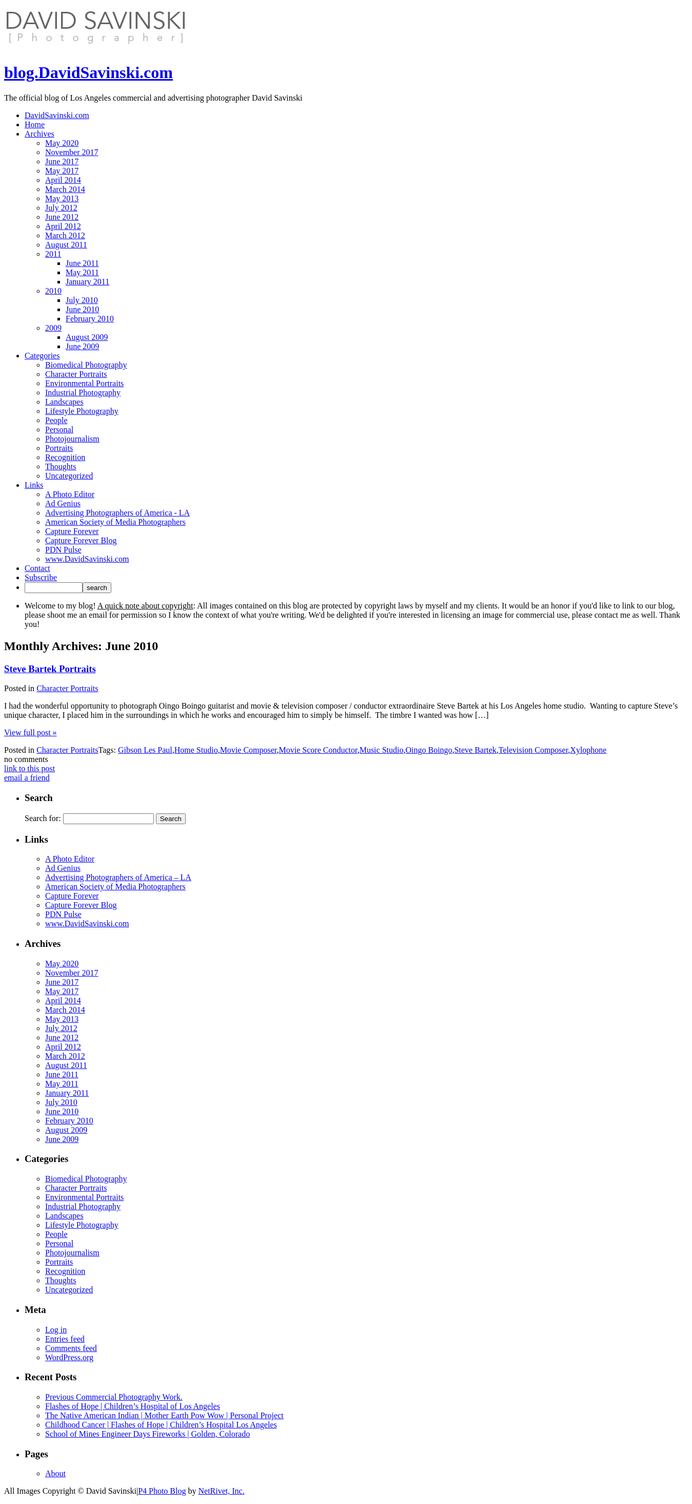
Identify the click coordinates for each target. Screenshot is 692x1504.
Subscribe (41, 577)
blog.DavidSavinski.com (88, 72)
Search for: (43, 818)
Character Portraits (76, 374)
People (56, 420)
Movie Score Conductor (318, 750)
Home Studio (196, 750)
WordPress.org (69, 1357)
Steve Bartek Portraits (50, 668)
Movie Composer (248, 750)
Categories (42, 355)
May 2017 (61, 170)
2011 (53, 254)
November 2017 (71, 152)
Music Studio (382, 750)
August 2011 (66, 244)
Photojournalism (72, 438)
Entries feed (65, 1339)
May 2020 (61, 143)
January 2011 (87, 281)
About (55, 1473)
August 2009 (87, 337)
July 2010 (82, 300)
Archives (39, 133)
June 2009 (82, 346)
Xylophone (588, 750)
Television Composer (533, 750)
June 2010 (82, 309)
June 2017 (61, 161)
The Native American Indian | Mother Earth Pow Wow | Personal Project (164, 1415)
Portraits (59, 448)
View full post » (30, 732)
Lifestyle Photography (81, 411)
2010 (53, 291)
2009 (53, 327)
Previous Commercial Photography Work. (114, 1397)
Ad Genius (63, 503)
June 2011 (82, 263)
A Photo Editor (69, 494)
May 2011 (82, 272)
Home (35, 124)
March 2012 (65, 235)
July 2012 (61, 207)
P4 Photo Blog (162, 1491)
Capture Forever (71, 531)
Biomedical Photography (86, 364)
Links (34, 485)
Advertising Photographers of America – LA (118, 877)
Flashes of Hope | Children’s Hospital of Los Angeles (132, 1406)
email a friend (27, 777)
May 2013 (61, 198)
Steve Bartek (475, 750)
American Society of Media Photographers (115, 522)
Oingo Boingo (428, 750)
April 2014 (63, 180)
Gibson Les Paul (145, 750)
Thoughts (60, 466)
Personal (59, 429)
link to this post (29, 768)
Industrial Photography (83, 392)
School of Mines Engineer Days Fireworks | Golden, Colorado (147, 1434)
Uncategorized (69, 475)
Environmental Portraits (84, 383)
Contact (37, 568)
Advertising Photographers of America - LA (117, 512)
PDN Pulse (63, 549)
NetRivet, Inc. (221, 1491)
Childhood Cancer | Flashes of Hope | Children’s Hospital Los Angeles (161, 1424)
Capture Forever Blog (81, 540)
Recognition (65, 457)
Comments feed (71, 1348)
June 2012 (61, 217)
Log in (56, 1329)
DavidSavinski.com (57, 115)
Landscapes (64, 401)
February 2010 (90, 318)
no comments (26, 759)
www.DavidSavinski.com (87, 559)
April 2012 (63, 226)
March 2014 (65, 189)
